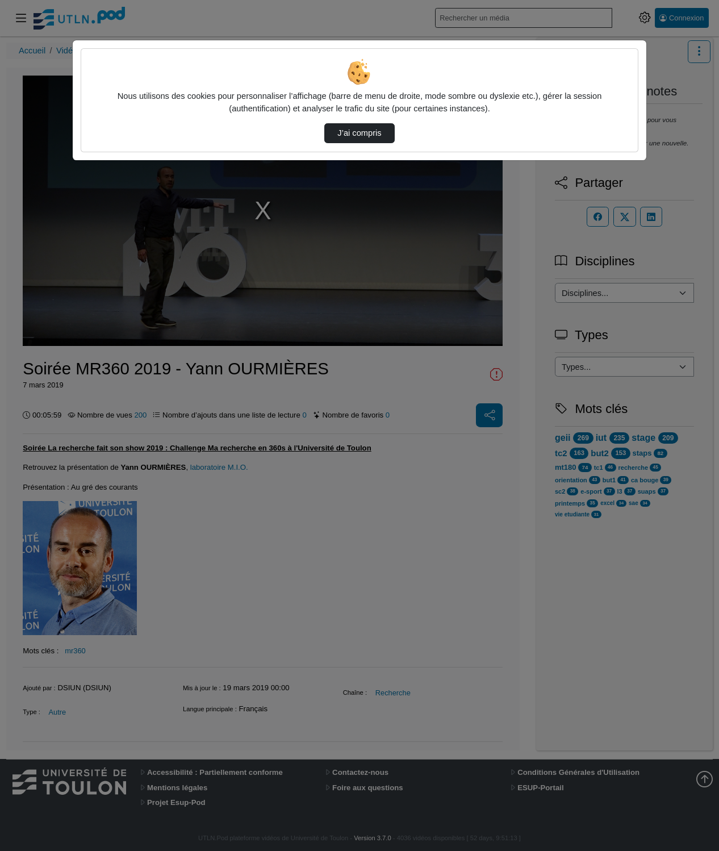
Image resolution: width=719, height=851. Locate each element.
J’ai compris (359, 132)
